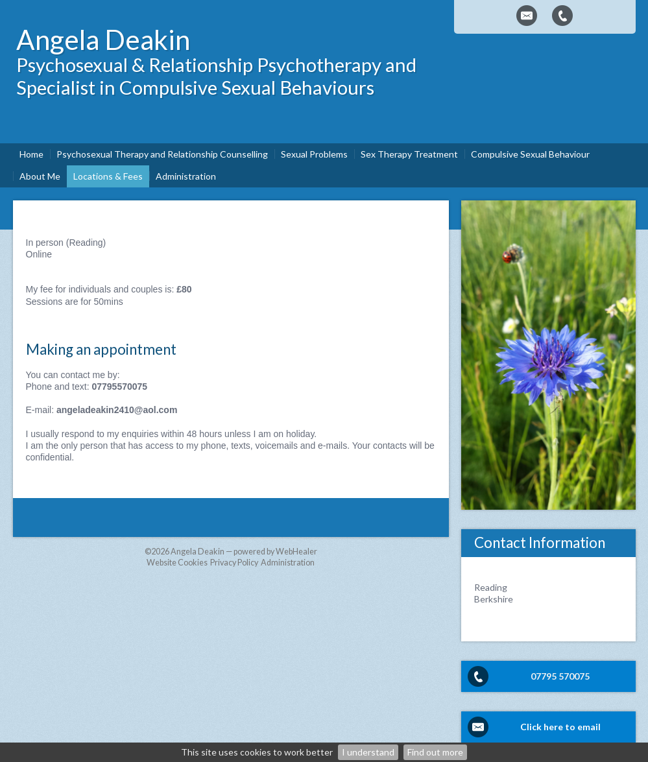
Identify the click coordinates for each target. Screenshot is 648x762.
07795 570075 (560, 676)
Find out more (435, 751)
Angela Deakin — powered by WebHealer (244, 551)
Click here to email (560, 726)
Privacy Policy (234, 562)
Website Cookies (177, 562)
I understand (368, 751)
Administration (288, 562)
